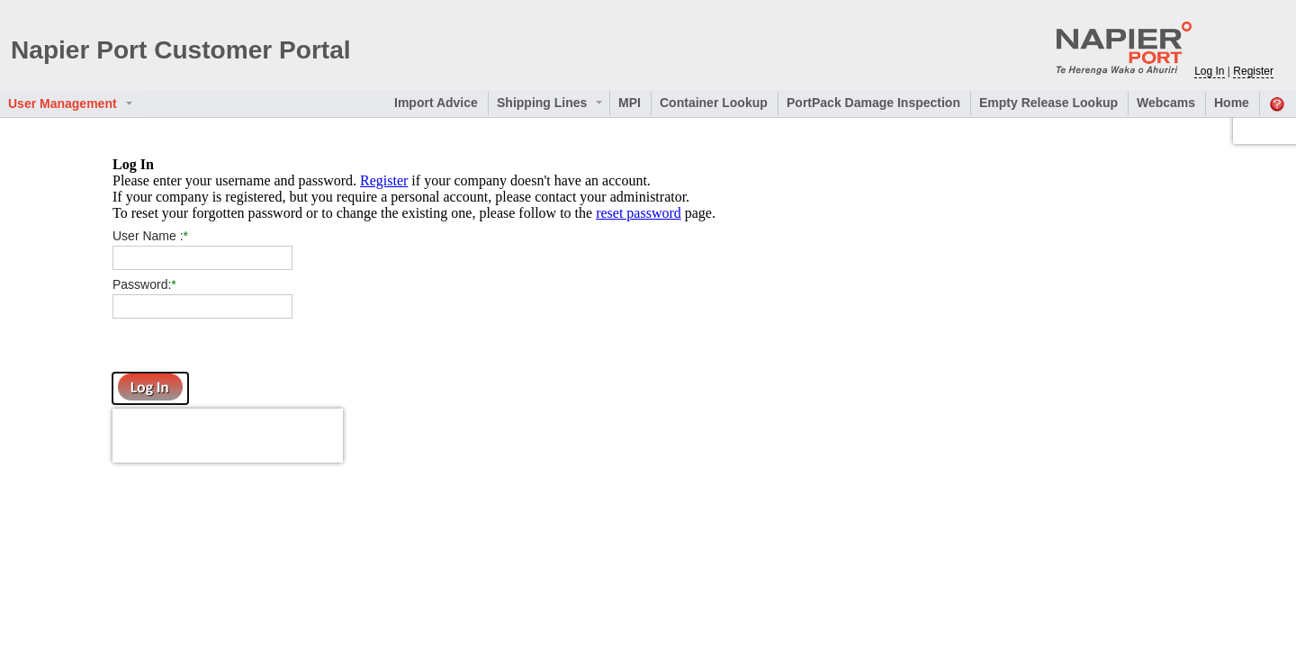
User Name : (148, 236)
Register (384, 180)
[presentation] (227, 436)
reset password (638, 212)
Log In (1209, 71)
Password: (141, 284)
